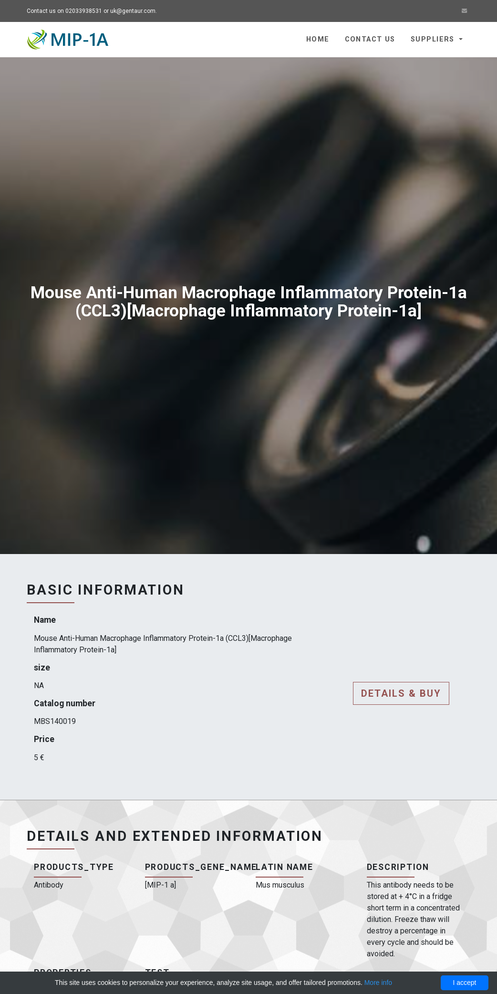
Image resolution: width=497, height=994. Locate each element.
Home (318, 39)
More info (378, 982)
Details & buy (401, 693)
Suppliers (434, 39)
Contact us (370, 39)
